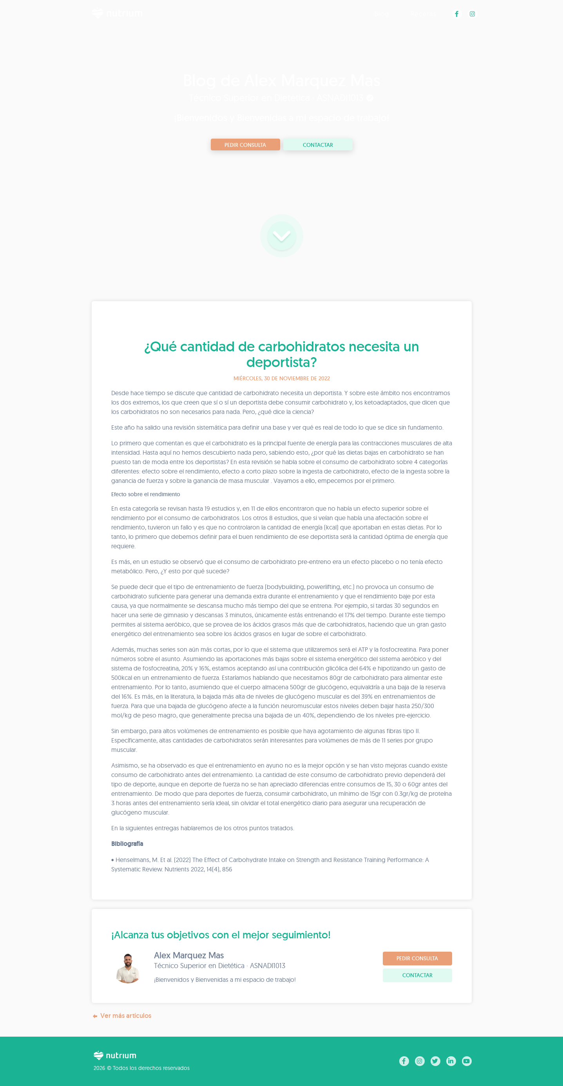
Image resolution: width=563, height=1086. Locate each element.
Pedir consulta (245, 144)
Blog (382, 13)
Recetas (423, 13)
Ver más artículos (121, 1016)
